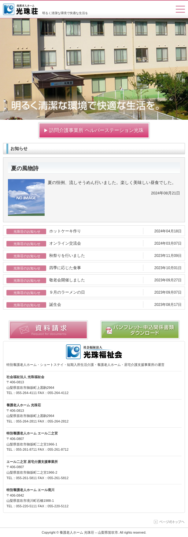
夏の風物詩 (25, 168)
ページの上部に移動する (169, 521)
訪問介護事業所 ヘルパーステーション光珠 (96, 130)
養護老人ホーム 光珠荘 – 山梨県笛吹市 (21, 9)
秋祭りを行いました (67, 255)
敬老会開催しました (67, 280)
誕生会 (55, 304)
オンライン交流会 (65, 243)
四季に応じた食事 (65, 268)
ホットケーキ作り (65, 231)
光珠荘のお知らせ (26, 231)
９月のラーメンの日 (67, 292)
